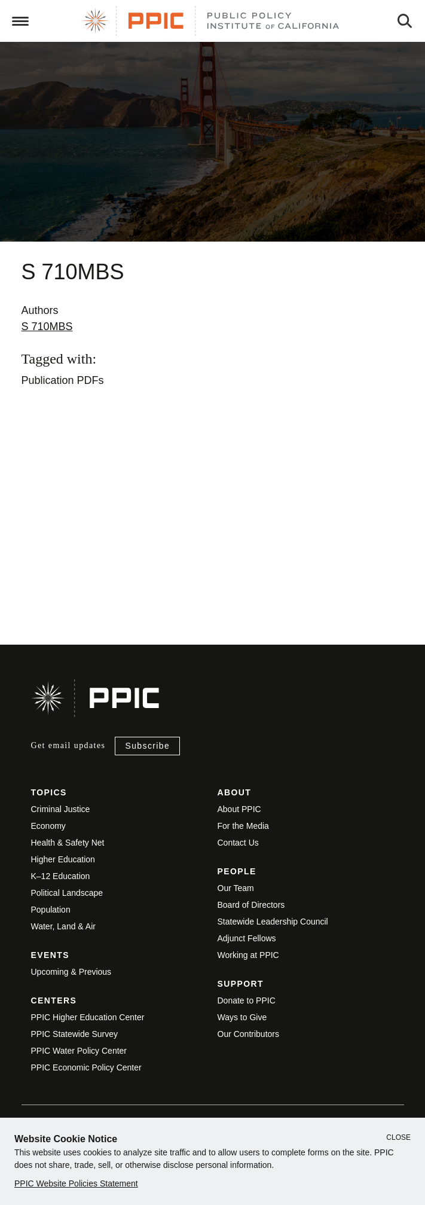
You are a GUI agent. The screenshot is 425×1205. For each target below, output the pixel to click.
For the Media (243, 826)
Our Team (236, 888)
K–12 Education (60, 876)
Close (398, 1137)
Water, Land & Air (63, 926)
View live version (38, 568)
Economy (48, 826)
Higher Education (63, 859)
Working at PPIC (248, 955)
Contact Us (238, 842)
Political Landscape (67, 893)
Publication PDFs (63, 380)
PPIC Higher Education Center (88, 1017)
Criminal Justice (60, 809)
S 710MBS (47, 326)
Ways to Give (242, 1017)
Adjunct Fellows (247, 938)
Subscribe (147, 746)
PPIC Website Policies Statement (76, 1183)
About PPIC (239, 809)
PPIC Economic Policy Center (86, 1067)
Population (51, 909)
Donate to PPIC (247, 1000)
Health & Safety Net (68, 842)
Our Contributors (248, 1034)
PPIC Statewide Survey (74, 1034)
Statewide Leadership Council (273, 921)
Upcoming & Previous (71, 972)
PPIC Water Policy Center (79, 1050)
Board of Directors (251, 905)
